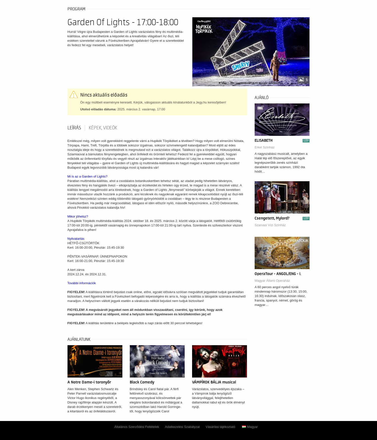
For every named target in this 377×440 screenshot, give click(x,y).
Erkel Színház (264, 147)
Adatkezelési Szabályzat (182, 427)
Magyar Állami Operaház (272, 280)
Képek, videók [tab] (103, 128)
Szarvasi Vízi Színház (270, 225)
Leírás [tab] (74, 128)
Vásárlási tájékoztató (220, 427)
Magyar (250, 427)
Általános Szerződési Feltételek (136, 427)
